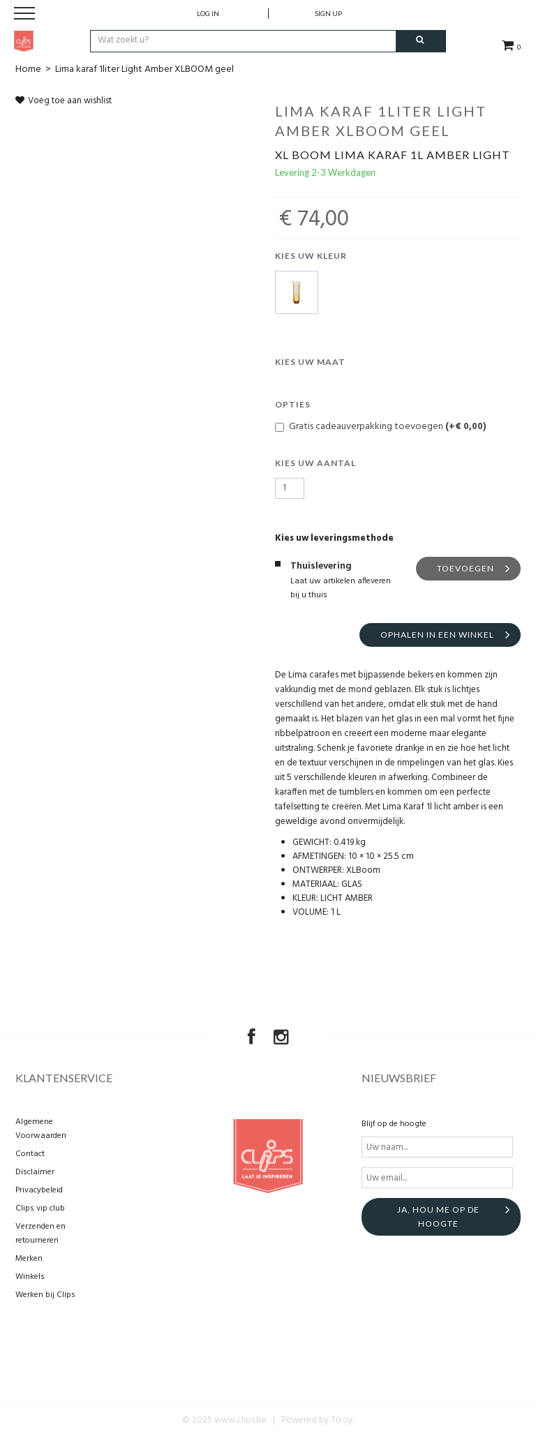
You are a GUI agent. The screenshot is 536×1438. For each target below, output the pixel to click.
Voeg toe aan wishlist (63, 100)
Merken (29, 1259)
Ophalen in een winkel (437, 634)
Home (28, 69)
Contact (30, 1154)
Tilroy (341, 1420)
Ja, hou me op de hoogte (438, 1216)
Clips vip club (40, 1208)
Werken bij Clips (45, 1295)
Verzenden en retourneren (40, 1234)
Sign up (328, 13)
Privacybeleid (39, 1190)
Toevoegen (465, 568)
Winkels (30, 1277)
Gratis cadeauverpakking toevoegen (380, 426)
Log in (208, 13)
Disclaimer (34, 1172)
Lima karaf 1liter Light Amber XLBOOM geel (144, 69)
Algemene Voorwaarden (40, 1129)
